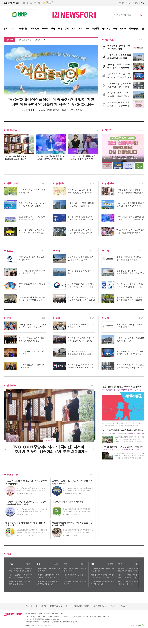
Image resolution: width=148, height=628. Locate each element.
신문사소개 (28, 606)
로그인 (142, 3)
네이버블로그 (39, 3)
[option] (9, 392)
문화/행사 (60, 183)
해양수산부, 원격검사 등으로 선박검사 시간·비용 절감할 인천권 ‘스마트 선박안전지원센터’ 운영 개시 (130, 576)
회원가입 (135, 3)
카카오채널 (31, 3)
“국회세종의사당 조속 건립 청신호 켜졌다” (75, 582)
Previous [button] (6, 449)
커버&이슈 (12, 130)
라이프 (108, 130)
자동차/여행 (12, 183)
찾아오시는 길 (41, 606)
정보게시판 (12, 474)
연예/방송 (109, 183)
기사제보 (121, 3)
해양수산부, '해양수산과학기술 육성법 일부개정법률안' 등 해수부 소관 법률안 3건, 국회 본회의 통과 (130, 569)
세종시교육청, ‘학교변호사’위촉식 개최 (75, 576)
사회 (106, 250)
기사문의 (128, 3)
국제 (106, 318)
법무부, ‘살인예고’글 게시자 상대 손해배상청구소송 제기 (129, 582)
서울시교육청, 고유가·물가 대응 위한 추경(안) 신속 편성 (20, 582)
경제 (58, 250)
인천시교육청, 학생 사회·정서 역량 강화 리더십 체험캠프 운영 (48, 582)
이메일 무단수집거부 (100, 606)
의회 (58, 318)
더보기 (28, 564)
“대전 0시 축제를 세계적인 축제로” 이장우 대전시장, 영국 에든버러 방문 (102, 576)
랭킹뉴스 (109, 39)
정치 (9, 318)
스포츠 (10, 250)
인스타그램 (35, 3)
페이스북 (27, 3)
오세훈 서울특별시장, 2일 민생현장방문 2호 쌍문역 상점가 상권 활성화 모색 (20, 569)
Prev (105, 148)
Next (141, 148)
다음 (141, 574)
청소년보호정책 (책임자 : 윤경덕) (77, 606)
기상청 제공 (48, 4)
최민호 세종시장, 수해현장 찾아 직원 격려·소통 (75, 569)
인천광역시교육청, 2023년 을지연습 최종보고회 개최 (48, 569)
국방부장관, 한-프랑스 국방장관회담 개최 (31, 40)
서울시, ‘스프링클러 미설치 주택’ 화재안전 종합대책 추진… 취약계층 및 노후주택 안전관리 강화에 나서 (21, 576)
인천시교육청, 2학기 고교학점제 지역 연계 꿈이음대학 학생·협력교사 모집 (48, 576)
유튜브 (24, 3)
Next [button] (93, 449)
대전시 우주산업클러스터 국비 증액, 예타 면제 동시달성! (102, 582)
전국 (9, 554)
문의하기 (124, 606)
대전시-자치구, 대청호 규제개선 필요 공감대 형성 (102, 569)
